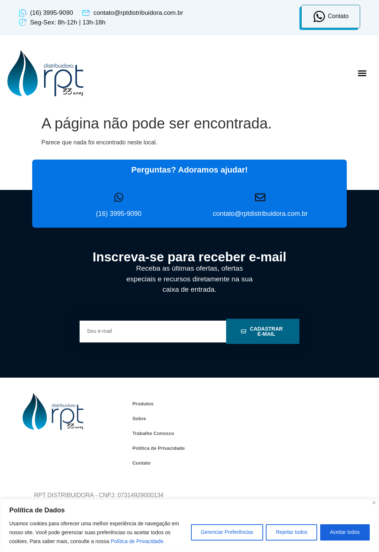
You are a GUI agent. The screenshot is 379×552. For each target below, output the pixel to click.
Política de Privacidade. (145, 541)
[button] (362, 73)
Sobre (139, 418)
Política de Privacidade (159, 448)
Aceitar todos (344, 532)
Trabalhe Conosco (153, 433)
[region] (189, 525)
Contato (142, 463)
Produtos (143, 404)
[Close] (374, 502)
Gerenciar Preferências (221, 532)
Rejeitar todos (288, 532)
